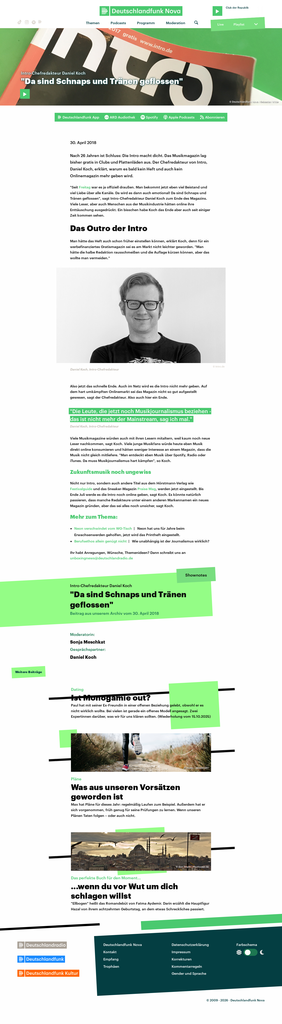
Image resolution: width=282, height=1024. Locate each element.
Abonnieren (212, 117)
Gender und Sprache (189, 973)
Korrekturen (182, 959)
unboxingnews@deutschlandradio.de (101, 558)
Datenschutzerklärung (190, 944)
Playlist (239, 24)
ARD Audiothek (119, 117)
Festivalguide (81, 489)
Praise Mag (146, 489)
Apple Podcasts (179, 117)
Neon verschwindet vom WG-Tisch (103, 528)
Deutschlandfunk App (78, 117)
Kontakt (110, 952)
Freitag (85, 187)
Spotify (149, 117)
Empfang (111, 959)
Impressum (181, 952)
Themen (93, 23)
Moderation (175, 23)
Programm (146, 23)
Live (220, 24)
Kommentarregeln (187, 966)
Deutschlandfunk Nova (122, 944)
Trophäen (111, 966)
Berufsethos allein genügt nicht (100, 541)
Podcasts (118, 23)
